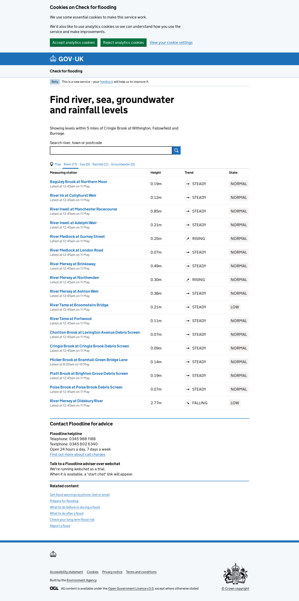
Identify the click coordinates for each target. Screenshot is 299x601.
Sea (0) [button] (85, 164)
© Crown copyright (235, 588)
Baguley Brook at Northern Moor (78, 181)
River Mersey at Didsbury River (76, 400)
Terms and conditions (141, 572)
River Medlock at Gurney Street (77, 236)
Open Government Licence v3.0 (131, 588)
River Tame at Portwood (71, 318)
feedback (106, 82)
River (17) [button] (70, 164)
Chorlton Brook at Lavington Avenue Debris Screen (95, 332)
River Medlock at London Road (76, 250)
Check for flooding (66, 71)
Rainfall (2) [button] (100, 164)
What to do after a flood (66, 513)
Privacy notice (112, 572)
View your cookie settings (171, 42)
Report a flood (60, 526)
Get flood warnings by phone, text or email (80, 495)
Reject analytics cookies (123, 42)
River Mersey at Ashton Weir (74, 291)
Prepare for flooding (64, 501)
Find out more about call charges (77, 454)
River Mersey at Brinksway (73, 263)
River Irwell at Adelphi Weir (73, 222)
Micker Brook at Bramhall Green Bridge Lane (88, 359)
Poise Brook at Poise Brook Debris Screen (86, 387)
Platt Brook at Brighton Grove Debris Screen (89, 373)
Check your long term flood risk (72, 520)
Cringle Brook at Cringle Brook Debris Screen (89, 346)
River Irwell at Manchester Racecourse (83, 209)
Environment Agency (82, 580)
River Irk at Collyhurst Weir (73, 195)
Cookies (92, 572)
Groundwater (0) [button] (123, 164)
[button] (55, 164)
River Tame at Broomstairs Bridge (79, 305)
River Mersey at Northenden (74, 277)
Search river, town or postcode (76, 142)
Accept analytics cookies (73, 42)
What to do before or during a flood (75, 507)
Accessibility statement (66, 572)
